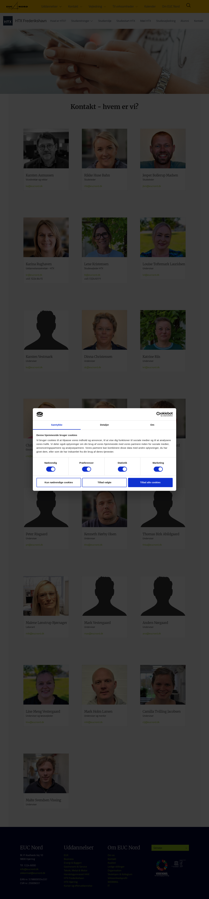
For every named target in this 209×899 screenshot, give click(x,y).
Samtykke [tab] (56, 424)
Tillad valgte (104, 482)
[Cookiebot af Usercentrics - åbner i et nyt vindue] (159, 414)
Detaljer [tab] (104, 424)
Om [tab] (152, 424)
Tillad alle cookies (150, 482)
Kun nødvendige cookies (59, 482)
